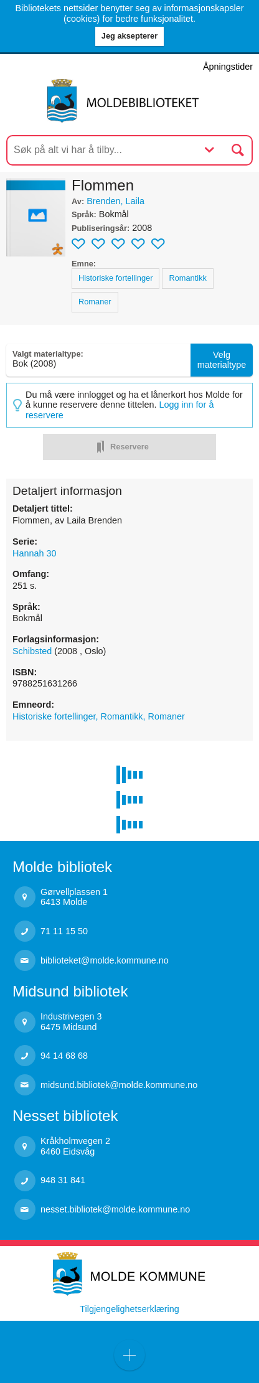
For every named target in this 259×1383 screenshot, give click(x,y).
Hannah (34, 553)
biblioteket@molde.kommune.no (104, 960)
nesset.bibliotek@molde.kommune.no (115, 1209)
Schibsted (33, 651)
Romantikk (187, 278)
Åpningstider (228, 67)
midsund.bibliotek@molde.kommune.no (118, 1085)
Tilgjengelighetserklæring (129, 1309)
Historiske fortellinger (115, 278)
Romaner (94, 301)
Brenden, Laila (115, 201)
